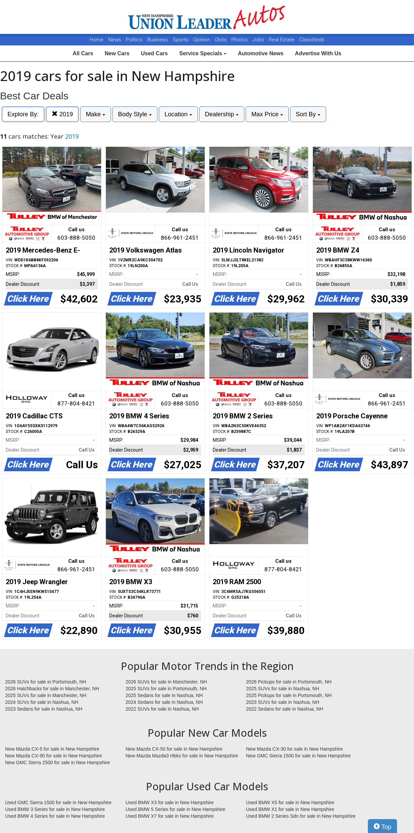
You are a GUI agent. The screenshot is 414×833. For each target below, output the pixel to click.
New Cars (117, 53)
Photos (240, 40)
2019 (62, 114)
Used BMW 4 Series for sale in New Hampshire (55, 816)
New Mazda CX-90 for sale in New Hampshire (53, 755)
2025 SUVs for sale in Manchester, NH (46, 695)
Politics (134, 40)
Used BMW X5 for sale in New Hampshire (290, 802)
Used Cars (154, 53)
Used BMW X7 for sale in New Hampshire (170, 816)
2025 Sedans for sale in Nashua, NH (164, 695)
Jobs (258, 40)
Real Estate (282, 40)
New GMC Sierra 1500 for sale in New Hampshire (298, 755)
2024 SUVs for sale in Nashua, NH (41, 702)
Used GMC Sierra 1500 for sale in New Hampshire (58, 802)
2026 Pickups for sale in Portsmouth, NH (289, 682)
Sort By (308, 114)
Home (97, 40)
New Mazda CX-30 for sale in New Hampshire (294, 749)
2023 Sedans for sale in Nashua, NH (43, 709)
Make (95, 114)
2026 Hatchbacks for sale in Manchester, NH (52, 688)
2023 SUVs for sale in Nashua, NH (282, 702)
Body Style (135, 114)
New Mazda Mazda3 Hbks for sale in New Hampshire (182, 755)
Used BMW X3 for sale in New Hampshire (170, 802)
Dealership (222, 114)
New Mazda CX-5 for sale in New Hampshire (52, 749)
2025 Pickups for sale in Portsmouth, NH (289, 695)
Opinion (202, 40)
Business (158, 40)
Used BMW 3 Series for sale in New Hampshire (55, 809)
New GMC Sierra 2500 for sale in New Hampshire (57, 762)
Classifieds (311, 40)
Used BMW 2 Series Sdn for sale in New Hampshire (301, 816)
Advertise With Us (318, 53)
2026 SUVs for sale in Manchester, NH (166, 682)
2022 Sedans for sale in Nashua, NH (284, 709)
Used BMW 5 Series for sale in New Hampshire (175, 809)
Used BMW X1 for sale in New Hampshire (290, 809)
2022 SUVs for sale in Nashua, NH (162, 709)
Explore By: (23, 114)
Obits (221, 40)
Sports (181, 40)
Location (178, 114)
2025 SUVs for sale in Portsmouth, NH (166, 688)
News (114, 40)
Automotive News (260, 53)
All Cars (83, 53)
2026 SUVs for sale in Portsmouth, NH (45, 682)
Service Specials (202, 53)
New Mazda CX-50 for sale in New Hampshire (174, 749)
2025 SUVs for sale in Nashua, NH (282, 688)
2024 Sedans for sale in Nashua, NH (164, 702)
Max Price (267, 114)
